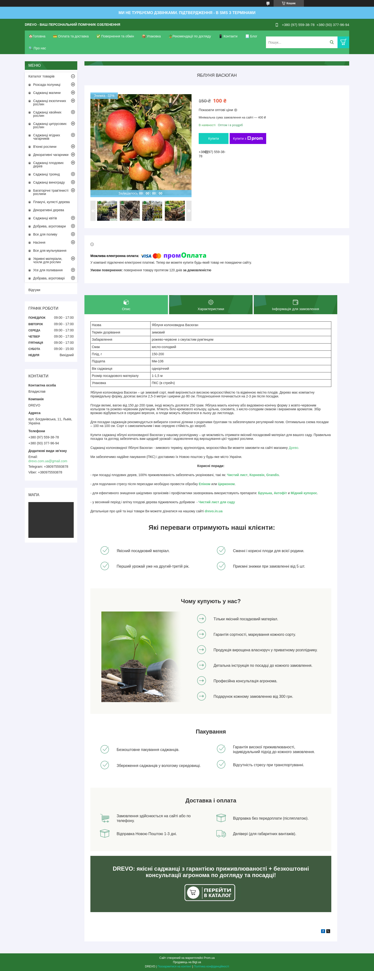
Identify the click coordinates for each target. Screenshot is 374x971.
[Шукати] (332, 42)
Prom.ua (209, 958)
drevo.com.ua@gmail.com (47, 461)
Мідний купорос (304, 493)
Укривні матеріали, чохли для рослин (47, 260)
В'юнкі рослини (44, 147)
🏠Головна (37, 36)
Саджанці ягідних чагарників (46, 136)
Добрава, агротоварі (49, 278)
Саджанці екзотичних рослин (49, 102)
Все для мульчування (49, 250)
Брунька (265, 493)
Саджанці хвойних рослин (47, 114)
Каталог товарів (41, 76)
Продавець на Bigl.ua (187, 962)
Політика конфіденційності (211, 966)
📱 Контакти (227, 36)
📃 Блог (251, 36)
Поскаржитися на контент (174, 966)
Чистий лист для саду (216, 502)
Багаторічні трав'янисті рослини (50, 192)
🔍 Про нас (37, 48)
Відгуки (34, 290)
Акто (277, 493)
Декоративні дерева (48, 210)
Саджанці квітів (45, 218)
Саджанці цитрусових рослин (50, 125)
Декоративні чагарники (50, 155)
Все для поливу (45, 234)
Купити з (248, 138)
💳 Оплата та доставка (71, 36)
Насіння (39, 242)
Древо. (294, 448)
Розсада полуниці (46, 85)
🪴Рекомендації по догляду (189, 36)
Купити (213, 138)
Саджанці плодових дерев (48, 164)
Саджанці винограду (49, 182)
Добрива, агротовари (49, 226)
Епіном (204, 484)
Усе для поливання (48, 270)
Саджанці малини (47, 93)
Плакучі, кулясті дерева (51, 202)
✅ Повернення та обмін (115, 36)
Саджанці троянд (46, 174)
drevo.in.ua (214, 511)
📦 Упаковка (151, 36)
